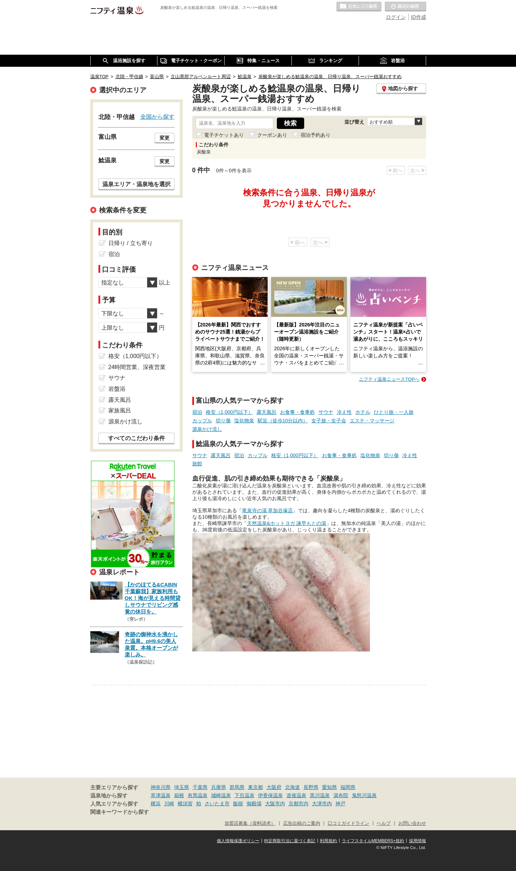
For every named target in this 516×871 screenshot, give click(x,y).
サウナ (325, 412)
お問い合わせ (412, 823)
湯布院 (340, 795)
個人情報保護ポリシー (238, 840)
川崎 (169, 803)
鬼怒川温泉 (364, 795)
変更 (165, 138)
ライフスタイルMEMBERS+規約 (373, 840)
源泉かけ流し (207, 429)
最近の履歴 (405, 7)
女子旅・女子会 (328, 420)
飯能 (238, 803)
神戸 (340, 803)
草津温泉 (161, 795)
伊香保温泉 (270, 795)
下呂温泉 (244, 795)
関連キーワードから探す (119, 812)
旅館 (197, 463)
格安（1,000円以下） (229, 412)
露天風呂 (266, 412)
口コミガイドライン (348, 823)
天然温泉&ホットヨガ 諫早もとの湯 (286, 523)
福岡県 (347, 787)
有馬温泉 (198, 795)
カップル (202, 420)
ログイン (396, 17)
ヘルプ (384, 823)
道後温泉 (296, 795)
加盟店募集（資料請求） (250, 823)
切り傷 (223, 420)
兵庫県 (218, 787)
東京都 (255, 787)
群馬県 (237, 787)
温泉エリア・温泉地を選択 (136, 184)
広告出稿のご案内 (301, 823)
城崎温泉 (221, 795)
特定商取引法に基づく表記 (289, 840)
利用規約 (328, 840)
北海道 (292, 787)
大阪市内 (275, 803)
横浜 (156, 803)
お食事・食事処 (297, 412)
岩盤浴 (116, 389)
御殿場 (254, 803)
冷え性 (344, 412)
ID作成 (418, 17)
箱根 (179, 795)
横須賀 (185, 803)
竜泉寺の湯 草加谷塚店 (267, 510)
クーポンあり (272, 135)
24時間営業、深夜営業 (137, 367)
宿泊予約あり (315, 135)
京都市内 (298, 803)
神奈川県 (161, 787)
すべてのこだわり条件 (136, 438)
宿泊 (197, 412)
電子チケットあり (224, 135)
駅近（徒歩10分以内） (283, 420)
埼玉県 (181, 787)
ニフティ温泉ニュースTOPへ (389, 379)
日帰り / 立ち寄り (130, 243)
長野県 (310, 787)
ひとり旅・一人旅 (394, 412)
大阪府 (274, 787)
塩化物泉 (244, 420)
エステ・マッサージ (372, 420)
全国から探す (157, 116)
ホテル (362, 412)
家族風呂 (119, 410)
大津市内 (322, 803)
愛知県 (329, 787)
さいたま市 (217, 803)
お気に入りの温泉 (359, 7)
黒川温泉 (320, 795)
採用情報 (417, 840)
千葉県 (200, 787)
